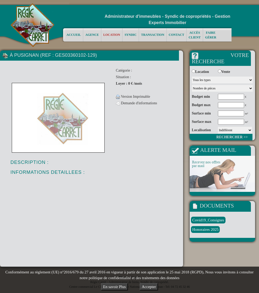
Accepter (149, 287)
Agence (92, 34)
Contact (176, 34)
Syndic (131, 34)
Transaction (152, 34)
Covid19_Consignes (208, 220)
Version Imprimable (133, 97)
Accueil (73, 34)
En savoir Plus (114, 287)
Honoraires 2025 (205, 229)
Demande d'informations (136, 103)
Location (111, 34)
